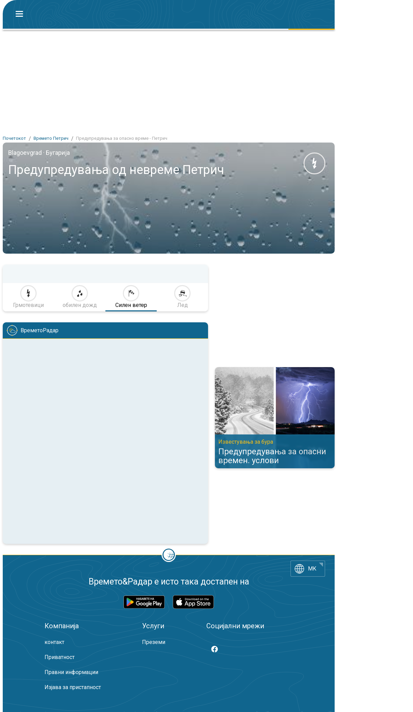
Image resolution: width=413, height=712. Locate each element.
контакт (54, 642)
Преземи (153, 642)
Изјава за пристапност (72, 687)
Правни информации (71, 672)
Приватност (59, 657)
